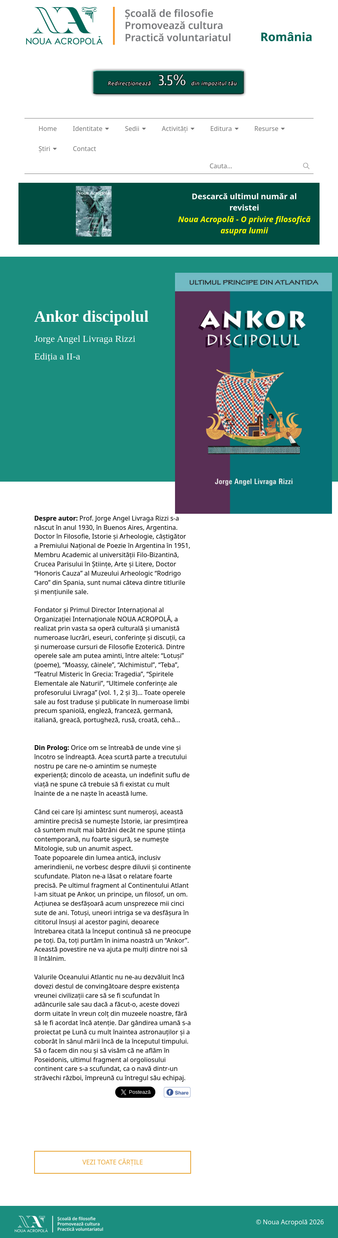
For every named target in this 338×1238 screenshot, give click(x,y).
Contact (84, 148)
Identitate (91, 128)
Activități (178, 128)
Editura (224, 128)
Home (48, 128)
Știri (48, 148)
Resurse (270, 128)
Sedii (135, 128)
